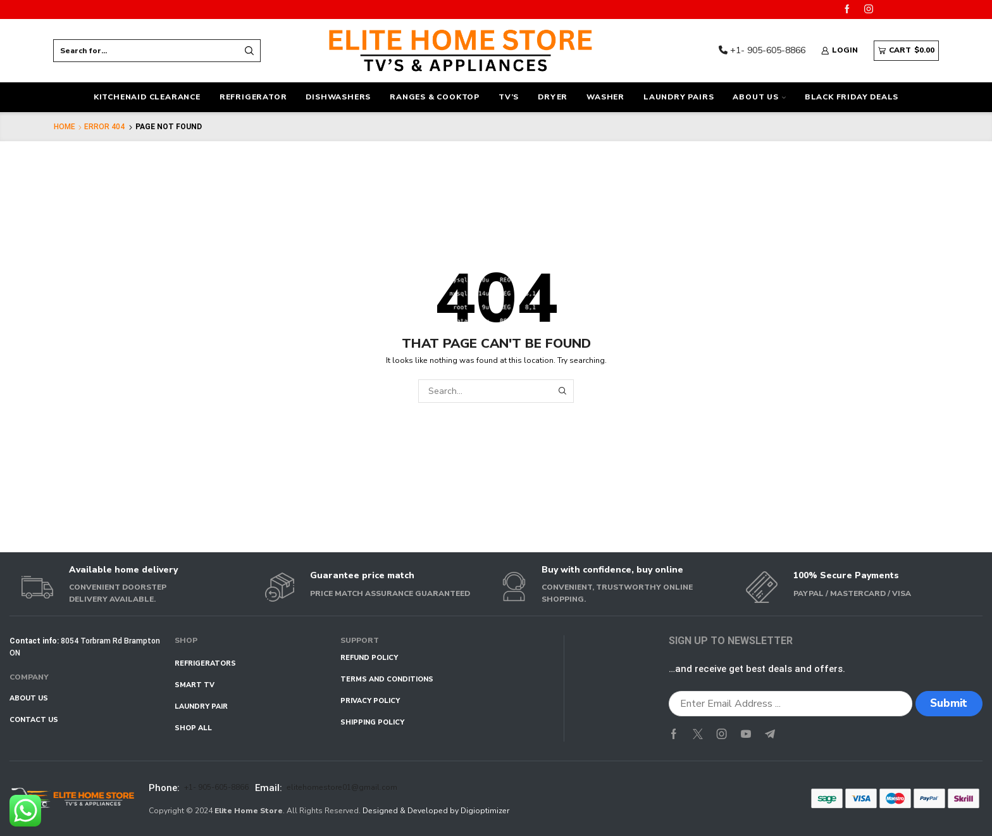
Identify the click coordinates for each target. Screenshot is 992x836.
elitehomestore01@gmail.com (342, 787)
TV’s (509, 97)
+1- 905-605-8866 (762, 50)
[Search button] (249, 50)
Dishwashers (338, 97)
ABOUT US (759, 97)
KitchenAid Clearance (147, 97)
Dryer (552, 97)
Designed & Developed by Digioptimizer (436, 811)
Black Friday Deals (851, 97)
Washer (605, 97)
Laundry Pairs (678, 97)
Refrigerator (253, 97)
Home (64, 126)
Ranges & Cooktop (435, 97)
